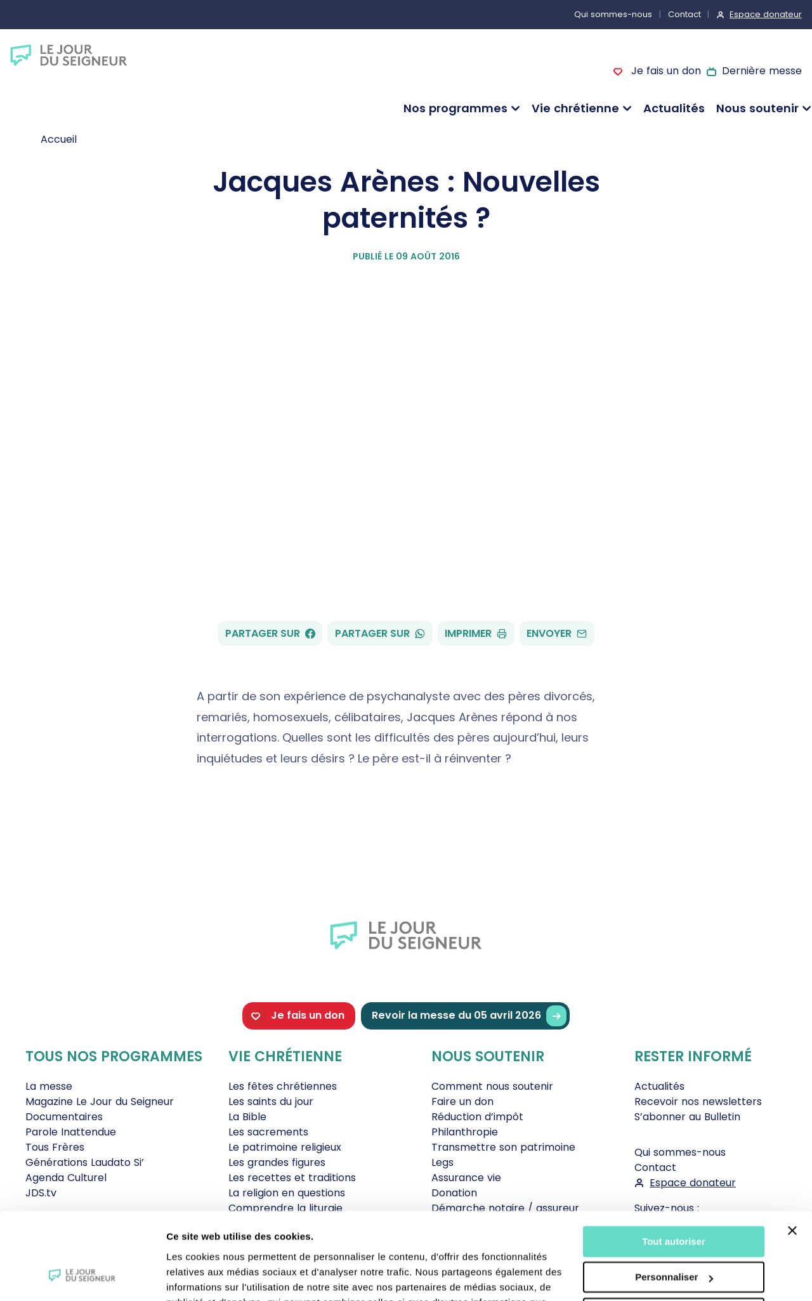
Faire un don (462, 1101)
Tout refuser (673, 1236)
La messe (48, 1086)
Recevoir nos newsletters (698, 1101)
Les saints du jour (270, 1101)
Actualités (674, 108)
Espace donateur (766, 14)
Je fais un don (664, 70)
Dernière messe (762, 70)
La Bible (247, 1116)
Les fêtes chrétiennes (282, 1086)
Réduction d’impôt (477, 1116)
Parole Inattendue (70, 1132)
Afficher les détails (209, 1276)
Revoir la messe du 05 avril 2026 (469, 1015)
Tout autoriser (673, 1165)
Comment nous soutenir (492, 1086)
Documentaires (64, 1116)
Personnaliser (674, 1200)
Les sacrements (268, 1132)
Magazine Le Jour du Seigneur (99, 1101)
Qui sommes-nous (613, 14)
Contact (684, 14)
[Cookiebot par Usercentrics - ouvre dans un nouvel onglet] (82, 1276)
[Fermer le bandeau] (792, 1153)
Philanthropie (464, 1132)
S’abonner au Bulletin (687, 1116)
